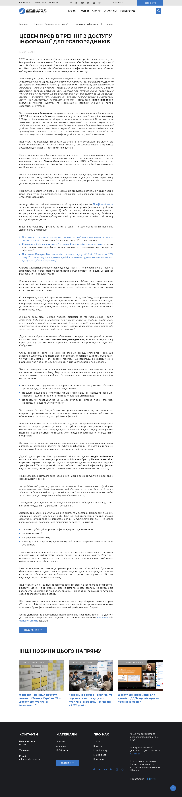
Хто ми (72, 11)
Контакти (53, 2)
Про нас (101, 734)
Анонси (96, 11)
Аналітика (110, 11)
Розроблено (143, 779)
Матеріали (66, 734)
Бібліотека (24, 2)
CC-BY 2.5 (135, 753)
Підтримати (39, 2)
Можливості (100, 755)
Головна (23, 24)
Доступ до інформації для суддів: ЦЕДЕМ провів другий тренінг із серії (138, 698)
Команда (98, 746)
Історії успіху (100, 750)
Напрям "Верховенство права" (51, 24)
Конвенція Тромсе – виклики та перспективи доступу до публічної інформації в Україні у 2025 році (90, 700)
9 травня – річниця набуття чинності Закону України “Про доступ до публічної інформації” (40, 700)
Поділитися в (33, 629)
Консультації (128, 11)
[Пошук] (158, 11)
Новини (84, 11)
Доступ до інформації (86, 24)
